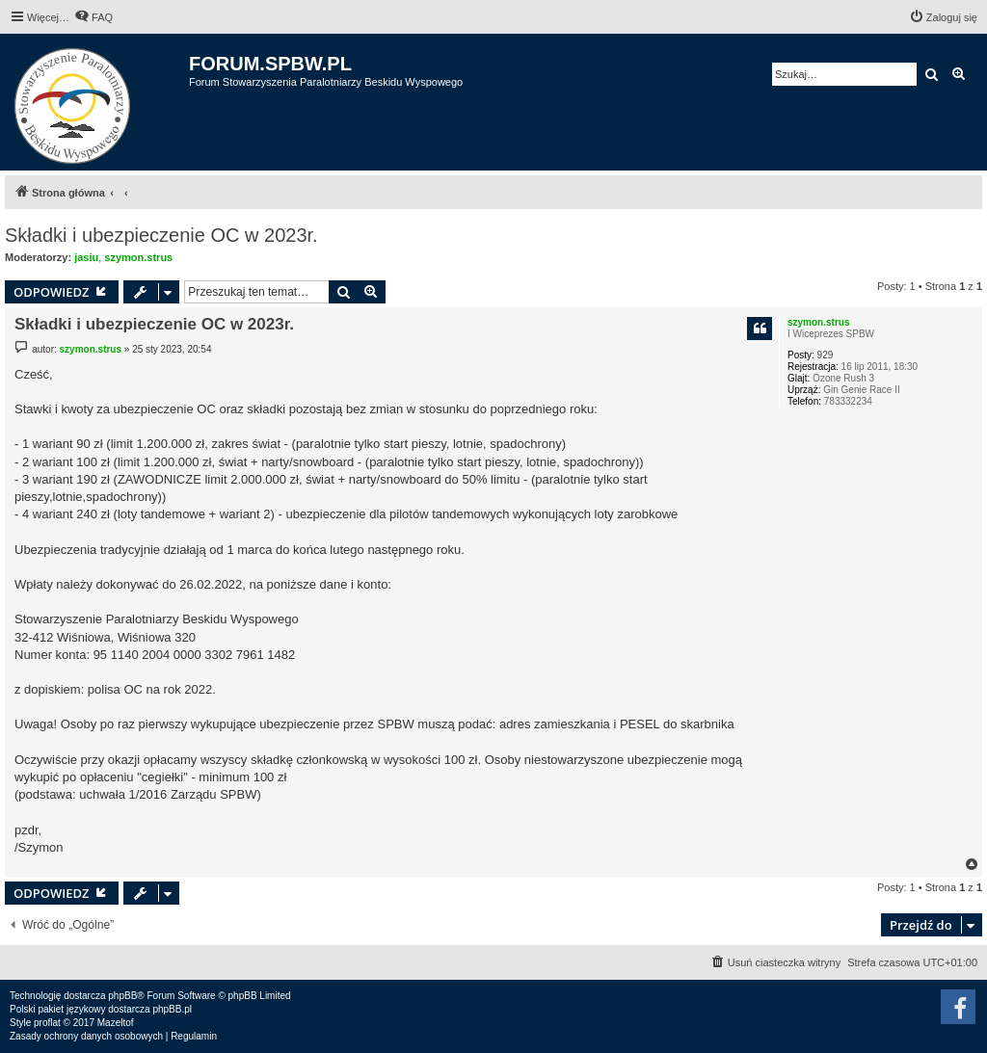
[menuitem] (93, 17)
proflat (47, 1022)
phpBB (122, 995)
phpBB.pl (172, 1009)
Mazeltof (115, 1022)
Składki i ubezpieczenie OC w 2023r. (161, 235)
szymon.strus (138, 257)
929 (825, 355)
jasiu (86, 257)
